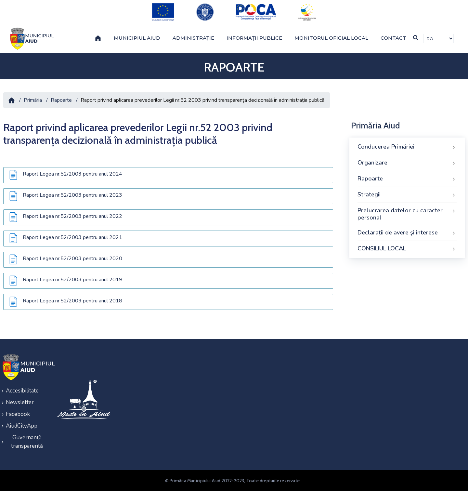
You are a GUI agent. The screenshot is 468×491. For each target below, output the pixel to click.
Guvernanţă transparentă (27, 442)
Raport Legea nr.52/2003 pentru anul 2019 (72, 279)
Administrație (193, 38)
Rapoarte (61, 100)
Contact (393, 38)
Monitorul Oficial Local (331, 38)
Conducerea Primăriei (407, 147)
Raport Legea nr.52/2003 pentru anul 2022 (72, 216)
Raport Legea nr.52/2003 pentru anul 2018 (72, 300)
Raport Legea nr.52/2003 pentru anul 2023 (72, 195)
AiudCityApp (21, 426)
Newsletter (20, 402)
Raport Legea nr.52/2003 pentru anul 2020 (72, 258)
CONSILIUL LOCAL (407, 249)
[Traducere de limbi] (438, 38)
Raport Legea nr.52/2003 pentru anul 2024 (72, 174)
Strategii (407, 195)
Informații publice (254, 38)
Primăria (33, 100)
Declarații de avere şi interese (407, 233)
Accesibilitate (22, 390)
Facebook (18, 414)
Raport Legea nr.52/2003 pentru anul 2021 (72, 237)
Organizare (407, 163)
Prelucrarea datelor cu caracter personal (407, 213)
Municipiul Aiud (137, 38)
